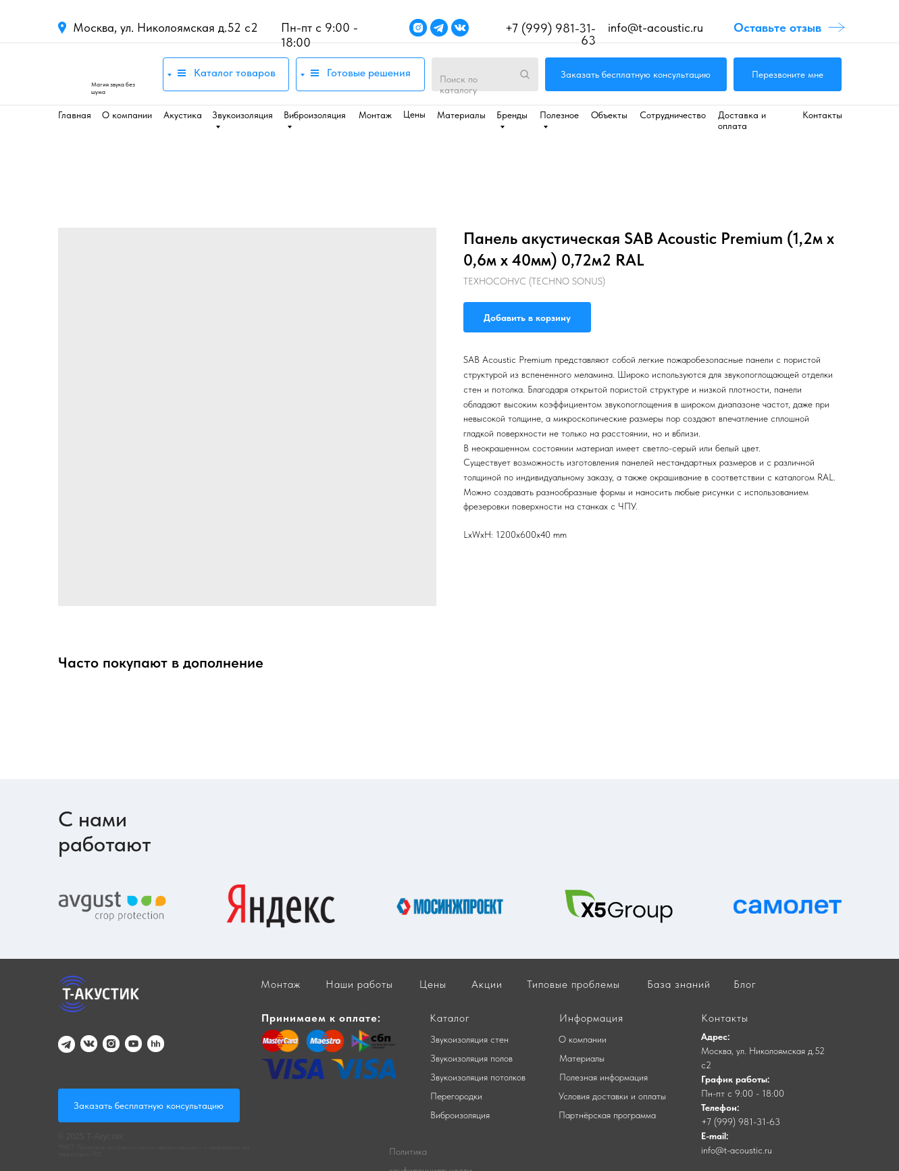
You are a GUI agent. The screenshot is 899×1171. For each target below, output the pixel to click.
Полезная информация (603, 1077)
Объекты (609, 114)
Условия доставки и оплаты (612, 1096)
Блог (745, 984)
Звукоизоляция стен (469, 1039)
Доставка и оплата (742, 120)
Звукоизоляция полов (471, 1058)
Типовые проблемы (573, 984)
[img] (103, 74)
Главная (74, 114)
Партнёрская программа (607, 1115)
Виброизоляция (460, 1115)
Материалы (461, 114)
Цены (414, 114)
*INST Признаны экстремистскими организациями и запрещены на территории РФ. (153, 1150)
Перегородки (456, 1096)
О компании (127, 114)
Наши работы (359, 984)
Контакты (822, 114)
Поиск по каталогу (459, 84)
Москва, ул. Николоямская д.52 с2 (165, 27)
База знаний (679, 984)
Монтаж (375, 114)
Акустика (182, 114)
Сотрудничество (673, 114)
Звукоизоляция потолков (477, 1077)
